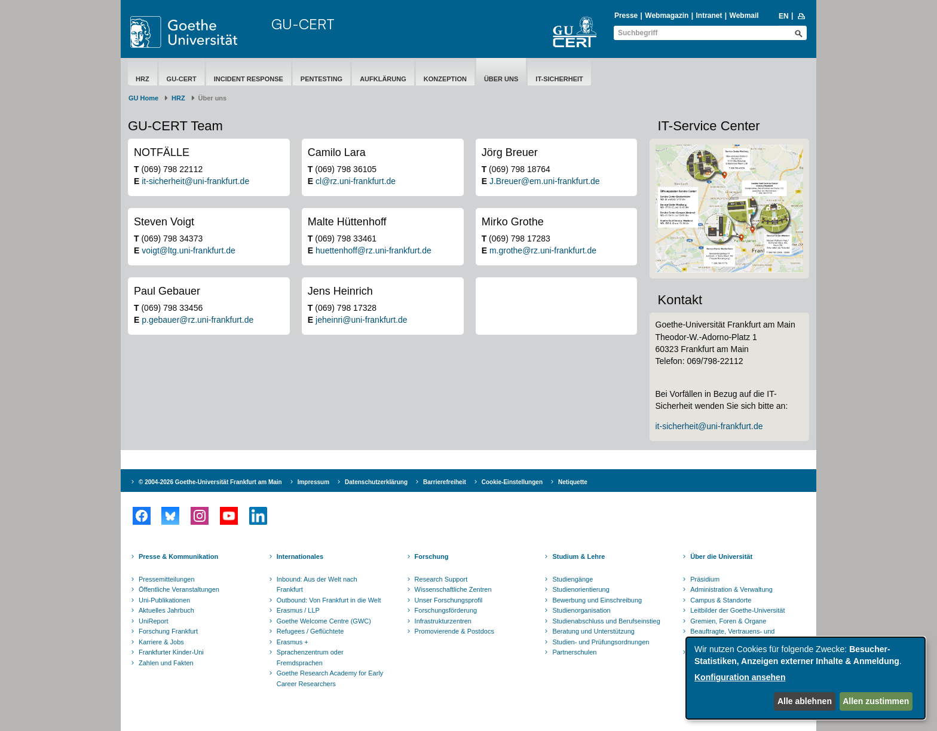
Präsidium (704, 579)
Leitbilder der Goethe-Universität (737, 610)
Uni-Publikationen (164, 600)
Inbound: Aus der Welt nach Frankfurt (317, 585)
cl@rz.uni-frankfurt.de (356, 181)
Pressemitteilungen (167, 579)
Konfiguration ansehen (739, 677)
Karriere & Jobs (161, 642)
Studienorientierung (580, 589)
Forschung (432, 556)
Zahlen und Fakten (166, 662)
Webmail (744, 15)
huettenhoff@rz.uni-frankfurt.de (373, 250)
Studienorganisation (581, 610)
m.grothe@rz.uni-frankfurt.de (542, 250)
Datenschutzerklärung (376, 482)
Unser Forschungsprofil (449, 600)
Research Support (441, 579)
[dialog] (805, 678)
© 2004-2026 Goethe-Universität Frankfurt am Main (210, 482)
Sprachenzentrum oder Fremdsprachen (310, 657)
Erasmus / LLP (298, 610)
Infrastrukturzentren (443, 621)
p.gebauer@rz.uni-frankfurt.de (197, 320)
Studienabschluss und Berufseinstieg (606, 621)
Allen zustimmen (876, 701)
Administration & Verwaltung (731, 589)
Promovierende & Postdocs (454, 631)
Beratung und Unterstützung (593, 631)
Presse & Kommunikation (178, 556)
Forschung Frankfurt (168, 631)
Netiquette (572, 482)
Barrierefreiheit (444, 482)
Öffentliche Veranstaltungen (179, 589)
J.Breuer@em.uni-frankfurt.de (544, 181)
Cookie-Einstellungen (512, 482)
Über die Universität (721, 556)
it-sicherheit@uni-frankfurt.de (195, 181)
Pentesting (321, 78)
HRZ (142, 78)
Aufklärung (383, 78)
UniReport (154, 621)
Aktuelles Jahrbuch (166, 610)
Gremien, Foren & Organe (728, 621)
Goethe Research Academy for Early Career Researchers (330, 678)
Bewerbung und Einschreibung (597, 600)
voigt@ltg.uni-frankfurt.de (188, 250)
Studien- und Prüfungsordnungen (600, 642)
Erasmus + (292, 642)
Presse (626, 15)
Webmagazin (666, 15)
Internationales (300, 556)
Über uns (501, 78)
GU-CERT (303, 24)
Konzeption (445, 78)
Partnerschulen (574, 652)
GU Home (143, 98)
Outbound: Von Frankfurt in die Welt (329, 600)
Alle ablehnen (804, 701)
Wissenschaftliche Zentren (453, 589)
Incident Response (248, 78)
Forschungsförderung (446, 610)
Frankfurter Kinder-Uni (171, 652)
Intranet (709, 15)
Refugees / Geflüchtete (310, 631)
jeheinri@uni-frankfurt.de (362, 320)
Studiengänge (572, 579)
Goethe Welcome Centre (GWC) (324, 621)
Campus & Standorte (720, 600)
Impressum (313, 482)
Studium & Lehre (578, 556)
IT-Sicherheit (559, 78)
